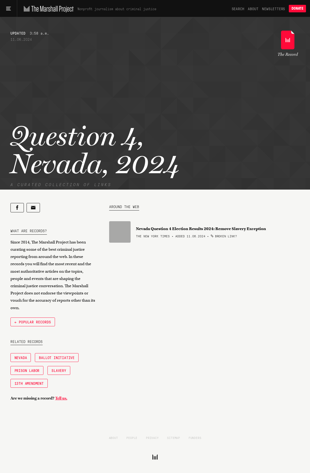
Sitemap (173, 437)
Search (238, 8)
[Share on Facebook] (17, 207)
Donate (297, 8)
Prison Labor (27, 370)
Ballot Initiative (57, 357)
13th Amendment (29, 383)
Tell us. (61, 398)
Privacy (152, 437)
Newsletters (273, 8)
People (131, 437)
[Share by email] (33, 207)
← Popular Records (32, 321)
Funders (195, 437)
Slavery (58, 370)
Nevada (20, 357)
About (253, 8)
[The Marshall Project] (47, 8)
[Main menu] (8, 8)
